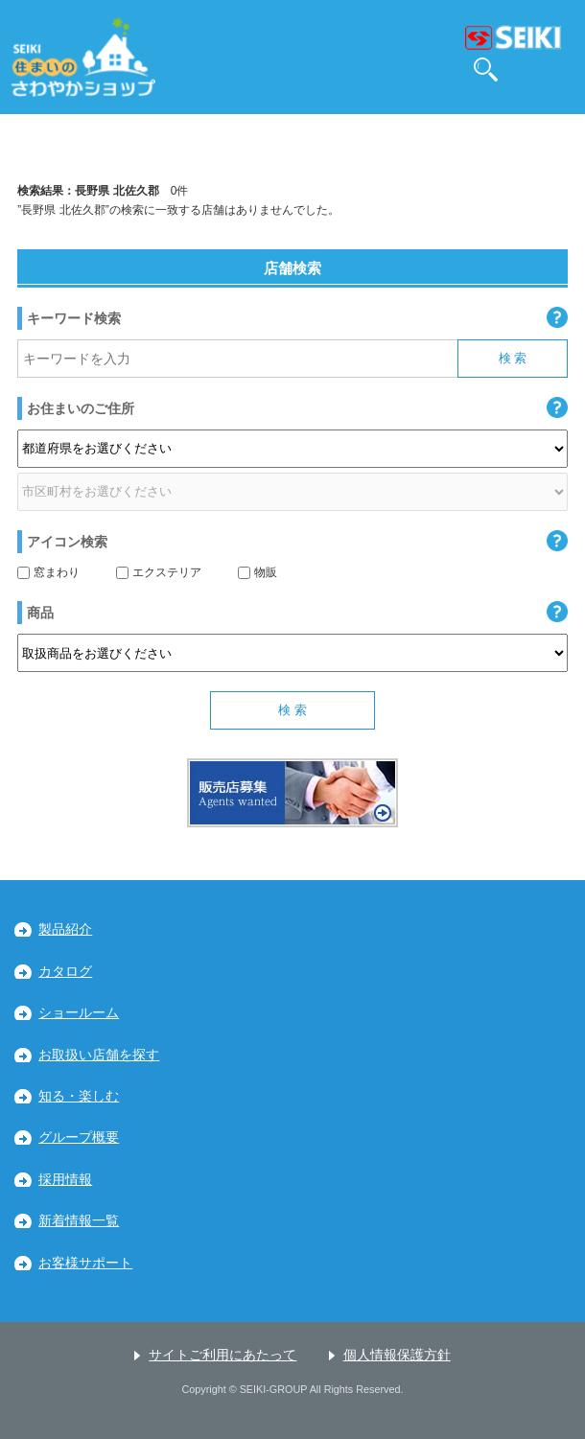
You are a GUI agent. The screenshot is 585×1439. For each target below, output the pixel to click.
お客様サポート (85, 1263)
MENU (556, 69)
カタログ (65, 971)
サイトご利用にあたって (222, 1355)
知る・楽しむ (78, 1096)
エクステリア (158, 572)
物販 (257, 572)
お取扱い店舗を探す (98, 1055)
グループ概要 (78, 1137)
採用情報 (65, 1179)
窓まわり (48, 572)
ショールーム (78, 1013)
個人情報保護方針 (397, 1355)
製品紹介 (65, 929)
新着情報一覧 (78, 1221)
